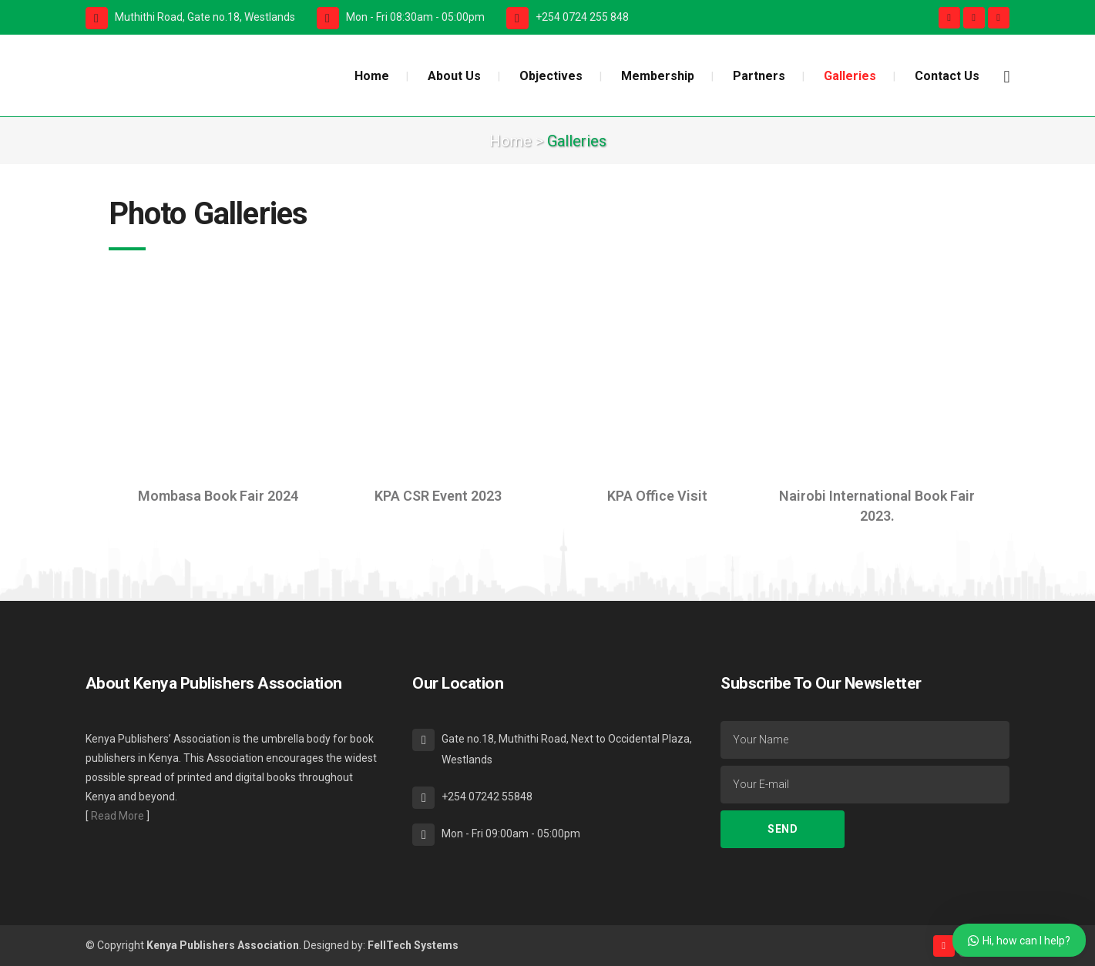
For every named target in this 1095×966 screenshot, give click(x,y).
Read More (117, 816)
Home (510, 141)
